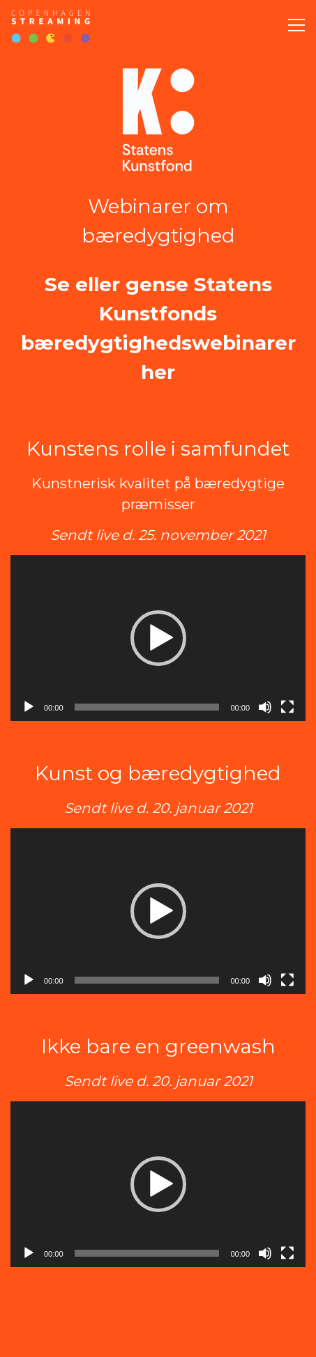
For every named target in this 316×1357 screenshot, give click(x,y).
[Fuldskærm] (287, 707)
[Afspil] (29, 707)
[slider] (147, 707)
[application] (158, 638)
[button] (158, 638)
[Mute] (265, 707)
